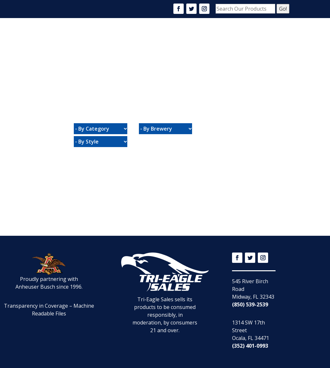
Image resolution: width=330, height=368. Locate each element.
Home (121, 37)
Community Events (237, 37)
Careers (198, 37)
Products (169, 37)
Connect (162, 63)
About (142, 37)
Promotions (130, 63)
